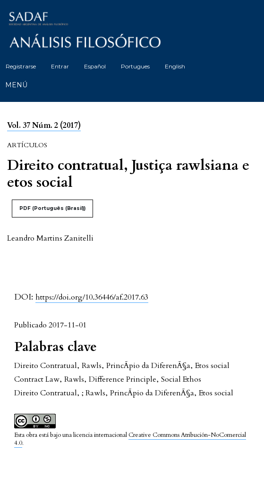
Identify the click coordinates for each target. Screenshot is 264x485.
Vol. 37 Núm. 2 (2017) (44, 125)
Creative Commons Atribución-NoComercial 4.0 (130, 439)
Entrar (60, 66)
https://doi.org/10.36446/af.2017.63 (91, 297)
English (175, 66)
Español (95, 66)
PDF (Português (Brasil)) (52, 208)
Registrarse (21, 66)
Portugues (135, 66)
